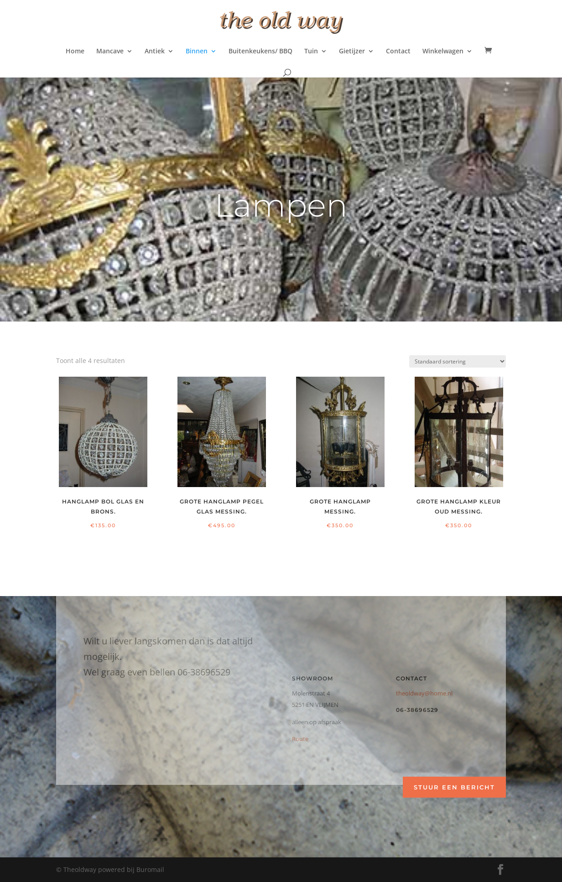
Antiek (155, 51)
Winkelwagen (442, 51)
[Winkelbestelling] (457, 361)
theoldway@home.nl (424, 693)
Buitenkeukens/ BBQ (260, 51)
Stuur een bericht (454, 787)
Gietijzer (352, 51)
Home (75, 51)
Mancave (110, 51)
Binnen (197, 51)
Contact (398, 51)
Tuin (311, 51)
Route (300, 739)
